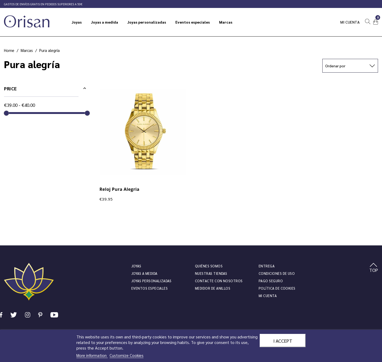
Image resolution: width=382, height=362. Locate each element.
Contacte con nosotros (219, 281)
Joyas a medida (144, 273)
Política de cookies (277, 288)
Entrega (267, 266)
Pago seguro (271, 281)
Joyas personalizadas (151, 281)
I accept (282, 340)
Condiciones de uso (277, 273)
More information (92, 355)
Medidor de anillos (212, 288)
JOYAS (136, 266)
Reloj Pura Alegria (119, 189)
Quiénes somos (209, 266)
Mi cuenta (350, 22)
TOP (373, 268)
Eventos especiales (149, 288)
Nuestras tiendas (211, 273)
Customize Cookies (127, 355)
